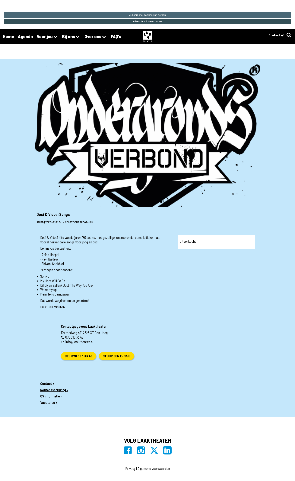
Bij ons (71, 36)
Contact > (47, 383)
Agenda (25, 36)
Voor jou (47, 36)
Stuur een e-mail (117, 356)
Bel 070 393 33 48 (79, 356)
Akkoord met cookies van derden (147, 15)
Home (8, 36)
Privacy (130, 468)
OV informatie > (51, 396)
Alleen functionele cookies (147, 21)
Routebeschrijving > (54, 390)
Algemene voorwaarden (154, 468)
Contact (276, 35)
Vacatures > (49, 402)
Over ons (95, 36)
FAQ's (116, 36)
